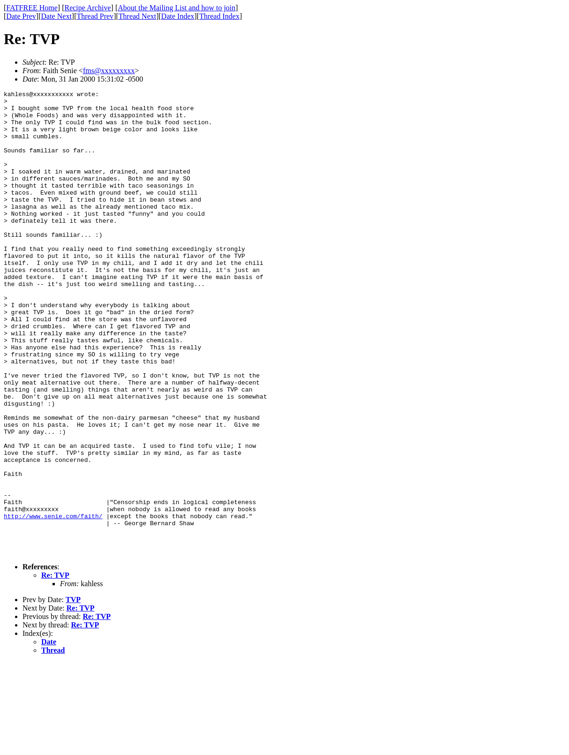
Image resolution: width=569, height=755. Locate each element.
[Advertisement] (526, 146)
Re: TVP (55, 668)
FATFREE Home (31, 8)
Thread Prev (94, 16)
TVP (73, 692)
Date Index (178, 16)
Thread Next (137, 16)
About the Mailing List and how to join (176, 8)
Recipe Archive (87, 8)
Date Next (56, 16)
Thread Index (219, 16)
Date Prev (21, 16)
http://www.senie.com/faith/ (53, 601)
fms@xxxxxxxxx (109, 71)
